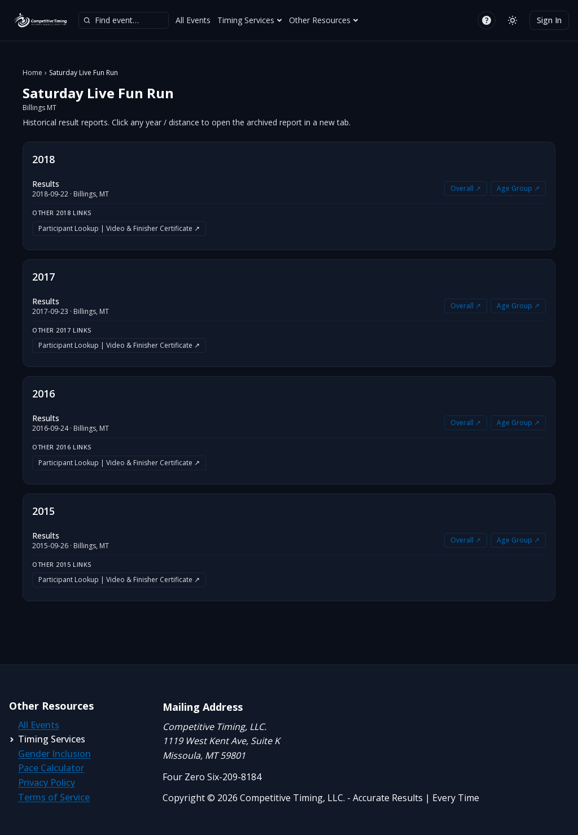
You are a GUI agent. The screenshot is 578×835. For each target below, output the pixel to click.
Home (32, 72)
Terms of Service (54, 797)
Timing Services (249, 20)
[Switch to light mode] (512, 20)
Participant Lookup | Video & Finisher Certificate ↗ (119, 228)
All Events (193, 20)
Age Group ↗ (518, 188)
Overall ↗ (465, 188)
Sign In (549, 20)
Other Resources (323, 20)
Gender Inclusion (54, 753)
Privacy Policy (46, 782)
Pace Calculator (51, 768)
